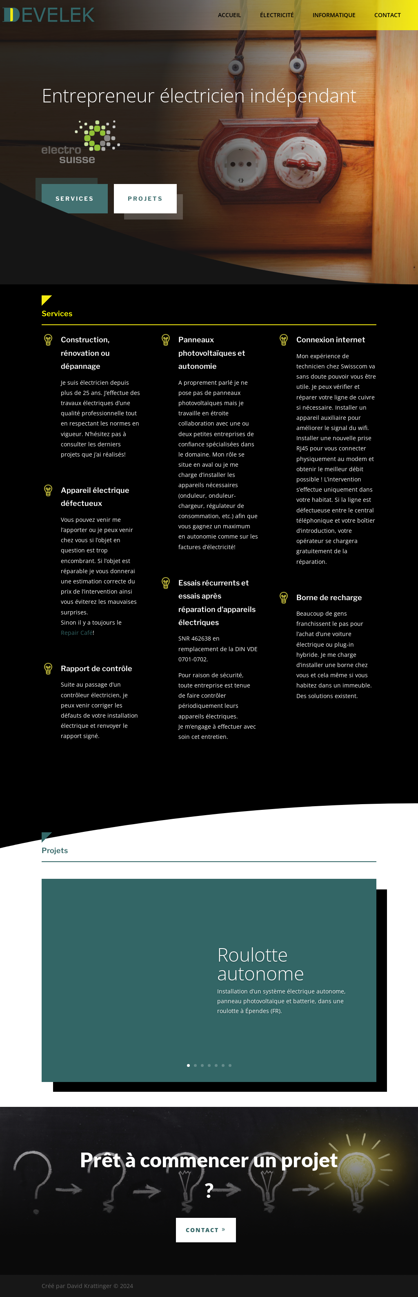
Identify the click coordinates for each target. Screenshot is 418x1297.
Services (75, 198)
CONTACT (387, 15)
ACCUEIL (229, 15)
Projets (145, 198)
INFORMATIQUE (334, 15)
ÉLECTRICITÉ (277, 15)
